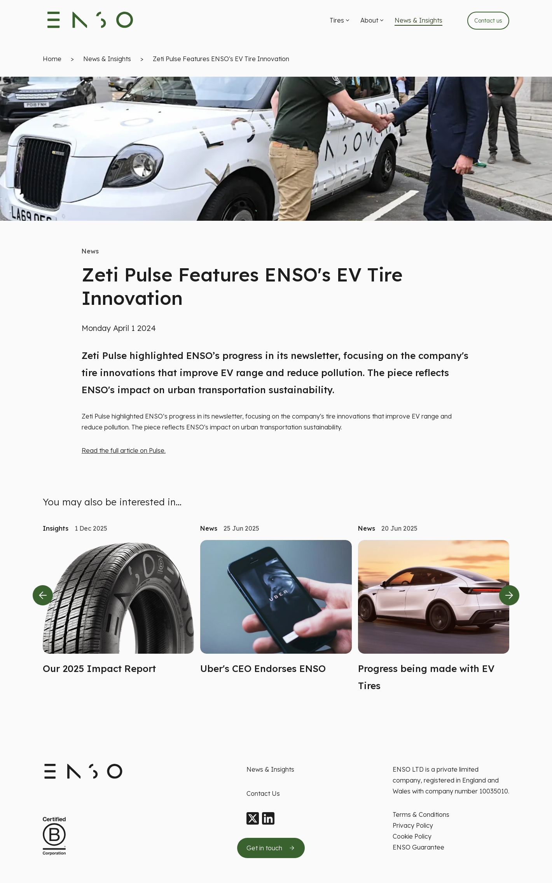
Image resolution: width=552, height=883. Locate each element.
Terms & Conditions (421, 814)
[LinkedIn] (268, 818)
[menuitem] (340, 21)
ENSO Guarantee (418, 847)
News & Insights (107, 61)
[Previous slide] (43, 597)
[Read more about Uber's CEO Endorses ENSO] (275, 611)
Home (52, 61)
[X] (252, 818)
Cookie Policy (412, 836)
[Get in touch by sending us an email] (271, 848)
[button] (340, 21)
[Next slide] (509, 597)
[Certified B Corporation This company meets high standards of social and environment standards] (54, 836)
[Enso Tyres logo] (90, 21)
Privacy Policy (413, 825)
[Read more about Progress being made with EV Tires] (433, 619)
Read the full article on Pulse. (124, 452)
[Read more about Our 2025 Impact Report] (118, 611)
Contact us (488, 21)
